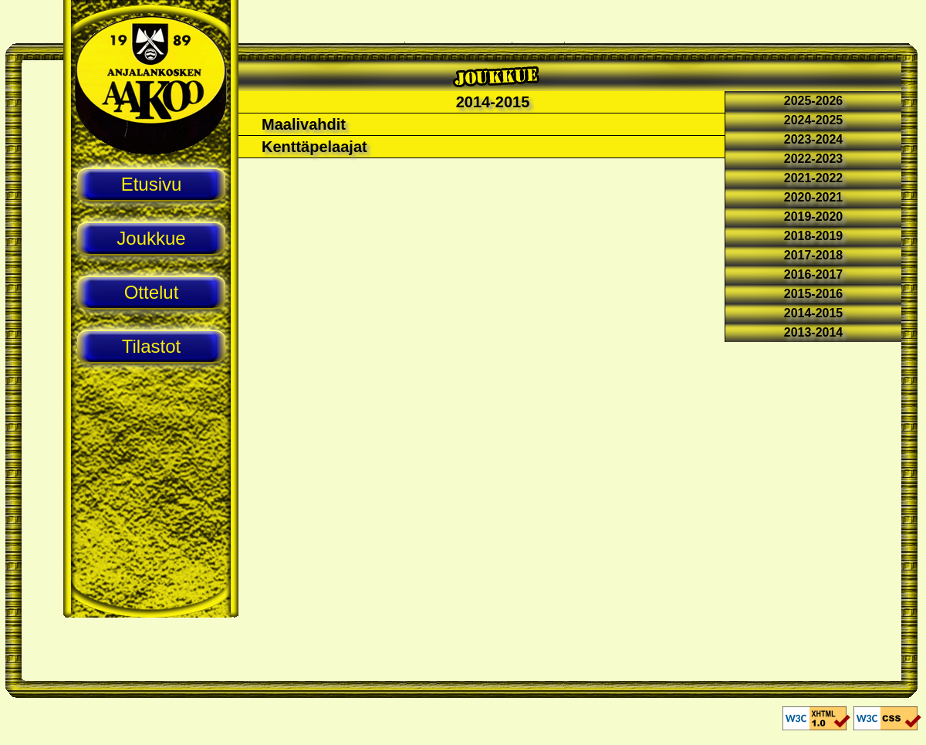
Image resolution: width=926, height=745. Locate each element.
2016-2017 (813, 274)
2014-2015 (813, 313)
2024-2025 (813, 120)
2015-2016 (813, 293)
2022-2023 (813, 158)
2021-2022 (813, 178)
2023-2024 (813, 139)
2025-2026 (813, 100)
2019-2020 (813, 216)
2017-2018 (813, 255)
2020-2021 (813, 197)
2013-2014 (813, 332)
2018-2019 (813, 235)
